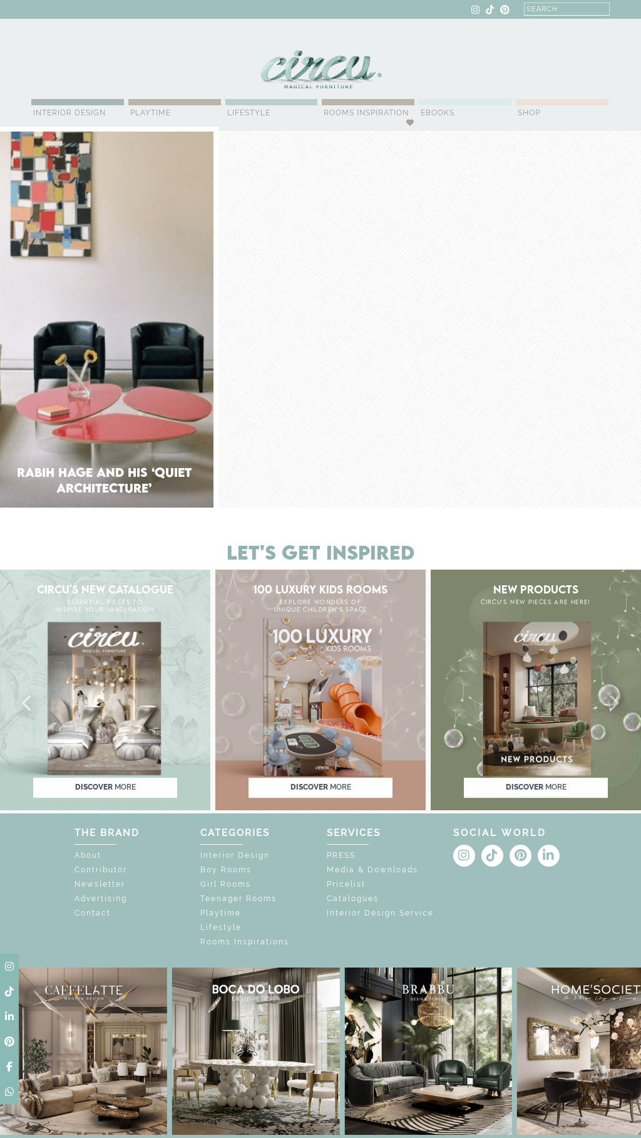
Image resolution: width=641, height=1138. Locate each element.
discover (105, 787)
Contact (92, 913)
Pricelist (346, 884)
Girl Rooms (225, 884)
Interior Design (69, 112)
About (87, 855)
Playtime (150, 112)
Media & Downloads (372, 869)
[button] (27, 703)
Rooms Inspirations (244, 941)
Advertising (100, 898)
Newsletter (99, 884)
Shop (529, 112)
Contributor (100, 869)
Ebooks (437, 112)
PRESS (341, 855)
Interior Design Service (380, 913)
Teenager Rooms (238, 898)
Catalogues (353, 898)
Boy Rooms (226, 869)
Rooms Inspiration (366, 112)
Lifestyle (248, 112)
